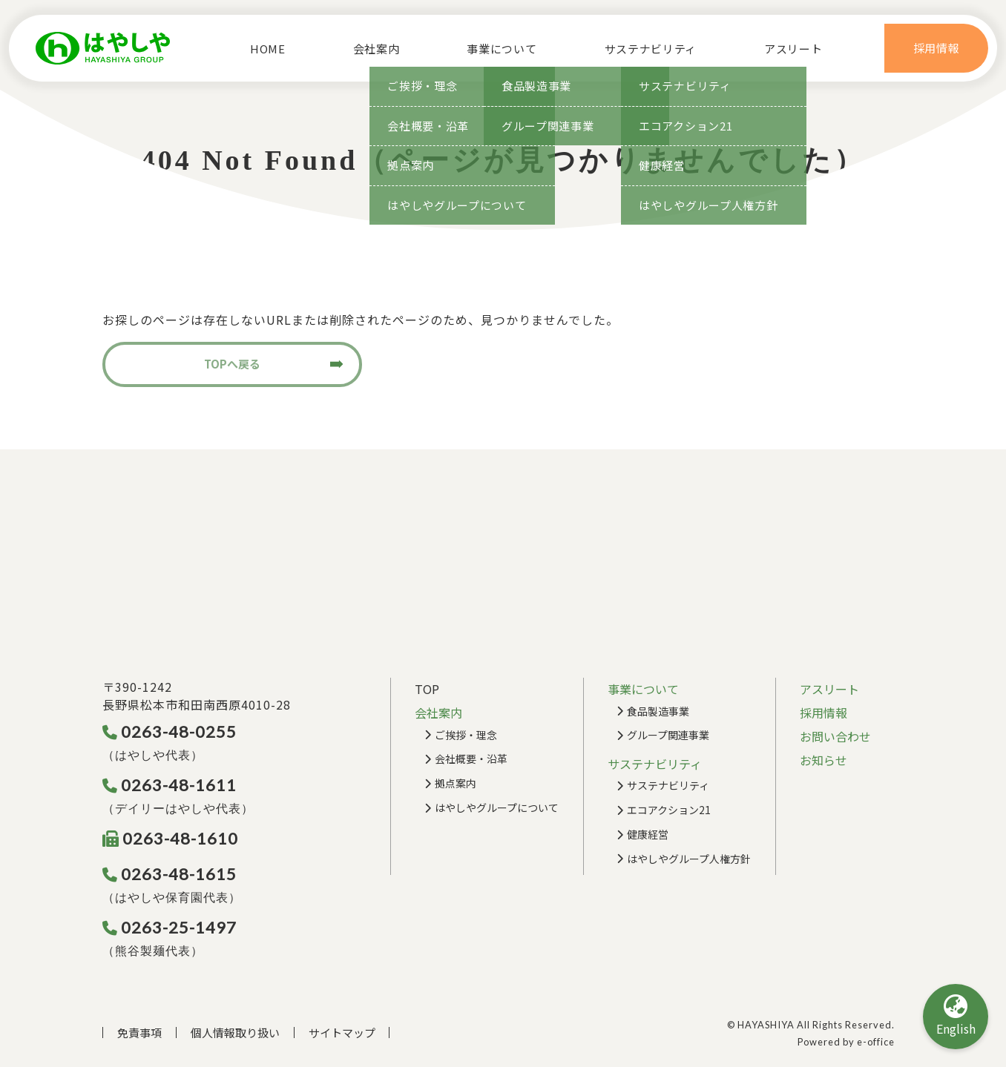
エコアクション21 (669, 809)
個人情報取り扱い (235, 1032)
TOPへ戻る (232, 363)
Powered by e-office (846, 1042)
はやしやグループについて (497, 807)
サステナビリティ (668, 785)
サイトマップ (342, 1032)
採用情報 (823, 712)
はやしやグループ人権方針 (689, 858)
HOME (262, 48)
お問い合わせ (835, 736)
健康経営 (647, 834)
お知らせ (823, 760)
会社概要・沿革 (471, 758)
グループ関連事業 (668, 734)
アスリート (799, 48)
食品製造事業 (658, 711)
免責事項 (139, 1032)
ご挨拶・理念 (466, 734)
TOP (427, 689)
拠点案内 (455, 783)
